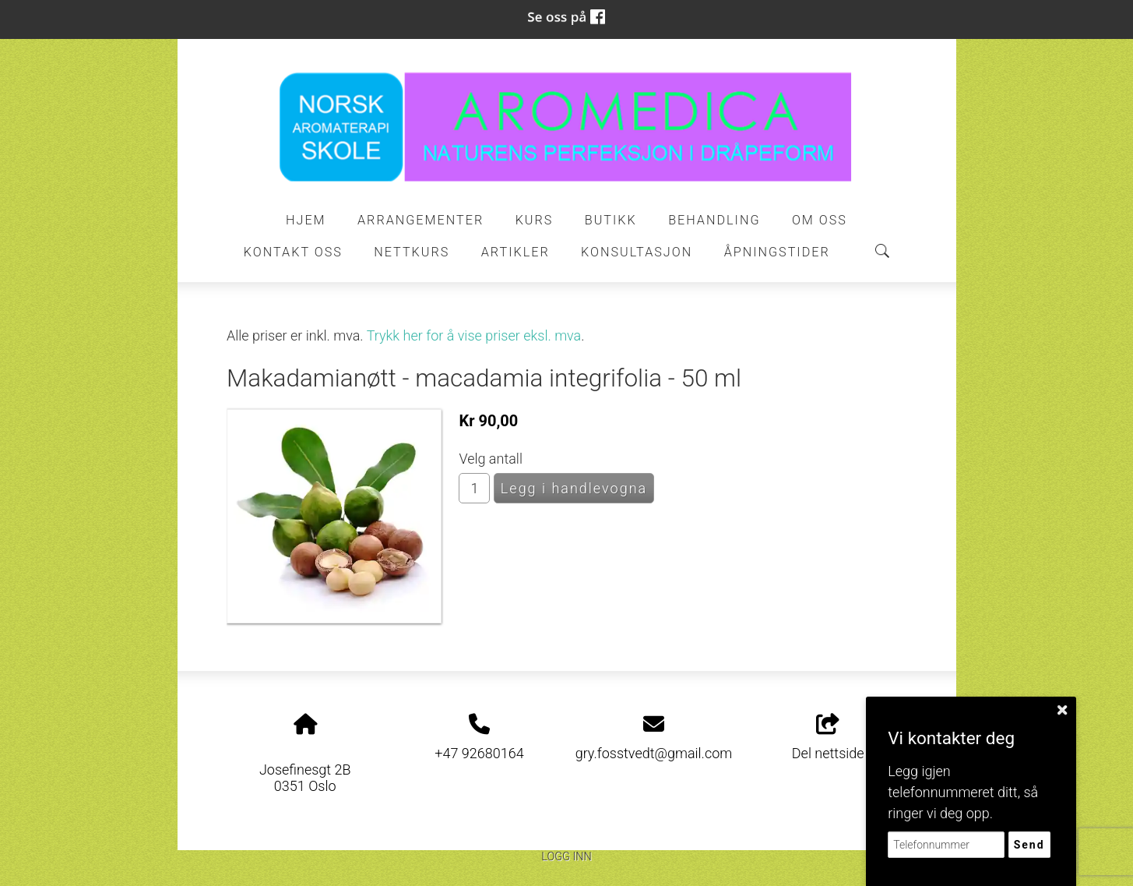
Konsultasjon (636, 252)
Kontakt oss (293, 252)
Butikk (611, 220)
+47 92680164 (479, 753)
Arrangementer (420, 220)
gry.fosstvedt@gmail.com (654, 753)
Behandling (714, 220)
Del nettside (828, 738)
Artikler (515, 252)
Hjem (306, 220)
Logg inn (566, 856)
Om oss (819, 220)
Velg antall (491, 458)
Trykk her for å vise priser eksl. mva (474, 335)
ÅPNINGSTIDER (777, 252)
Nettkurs (411, 252)
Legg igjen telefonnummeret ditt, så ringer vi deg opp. (963, 792)
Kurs (534, 220)
